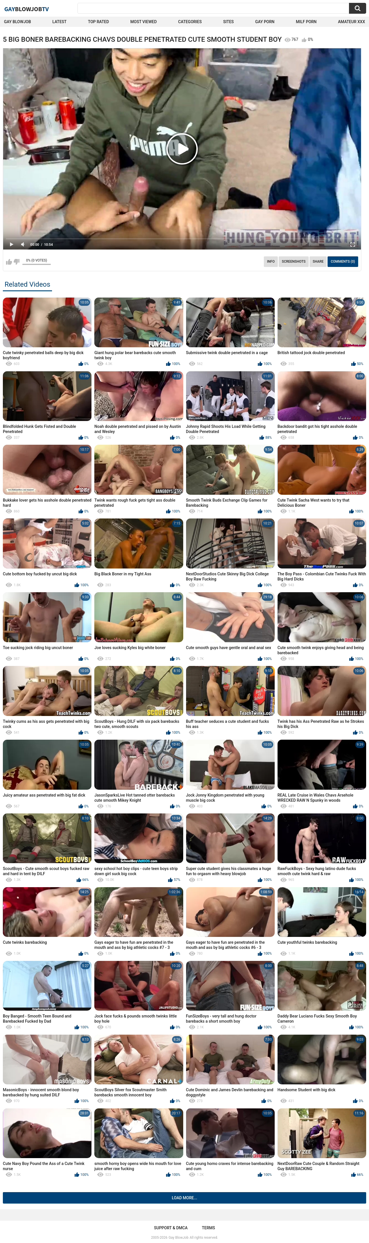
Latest (59, 21)
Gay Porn (264, 21)
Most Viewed (143, 21)
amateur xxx (351, 21)
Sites (228, 21)
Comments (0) (343, 262)
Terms (208, 1228)
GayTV (26, 9)
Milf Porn (306, 21)
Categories (190, 21)
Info (271, 262)
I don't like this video (16, 262)
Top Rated (98, 21)
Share (318, 262)
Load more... (184, 1198)
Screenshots (294, 262)
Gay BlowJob (17, 21)
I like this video (9, 262)
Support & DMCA (171, 1228)
